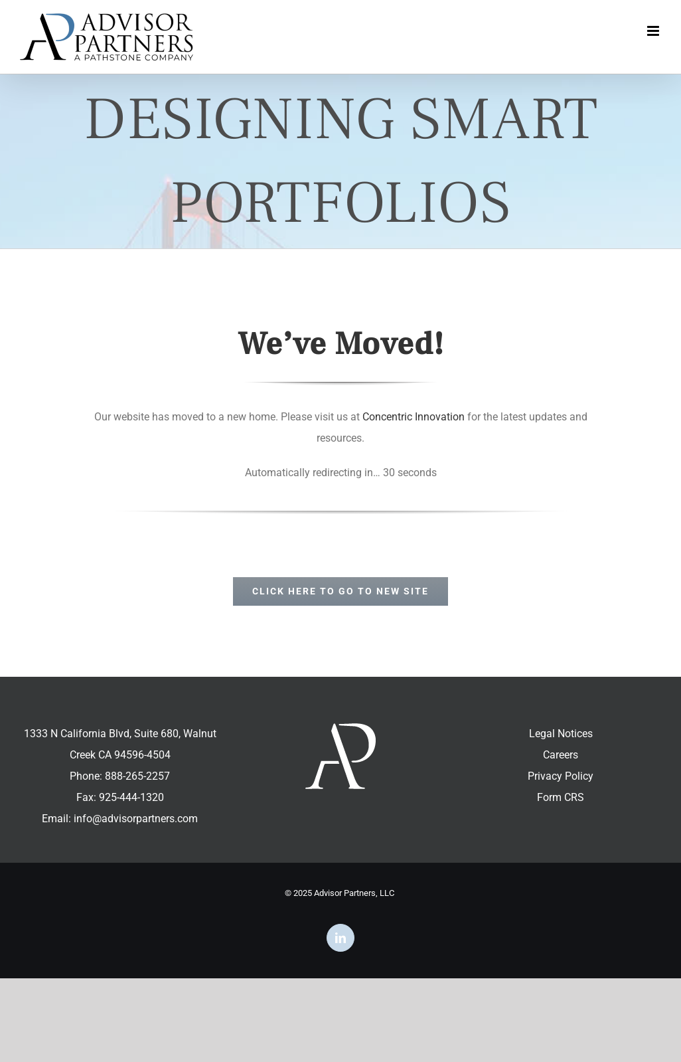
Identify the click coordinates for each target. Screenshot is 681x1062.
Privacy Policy (560, 776)
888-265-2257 (137, 776)
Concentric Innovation (413, 416)
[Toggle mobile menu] (654, 31)
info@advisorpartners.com (136, 818)
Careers (560, 755)
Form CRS (560, 797)
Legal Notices (561, 733)
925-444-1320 (131, 797)
